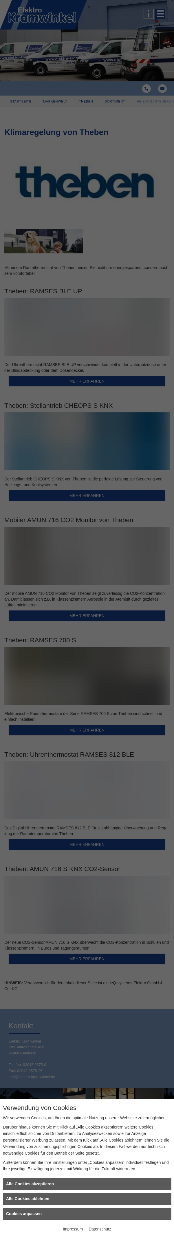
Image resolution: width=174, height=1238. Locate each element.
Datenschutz (100, 1229)
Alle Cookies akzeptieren (30, 1184)
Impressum (73, 1229)
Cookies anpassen (24, 1213)
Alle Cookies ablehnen (27, 1198)
